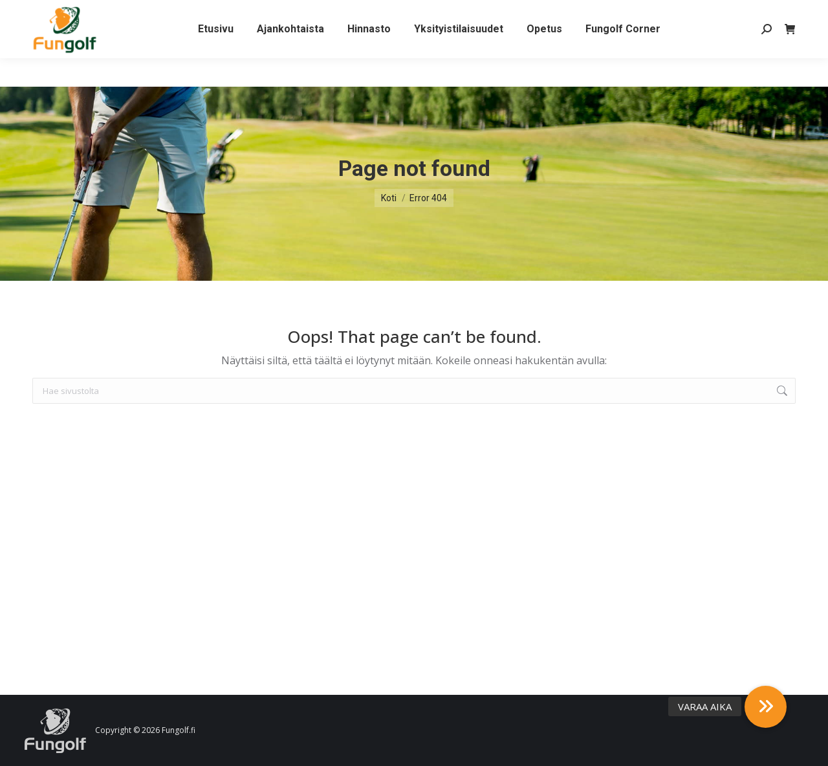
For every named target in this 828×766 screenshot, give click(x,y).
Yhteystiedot (143, 14)
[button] (766, 707)
